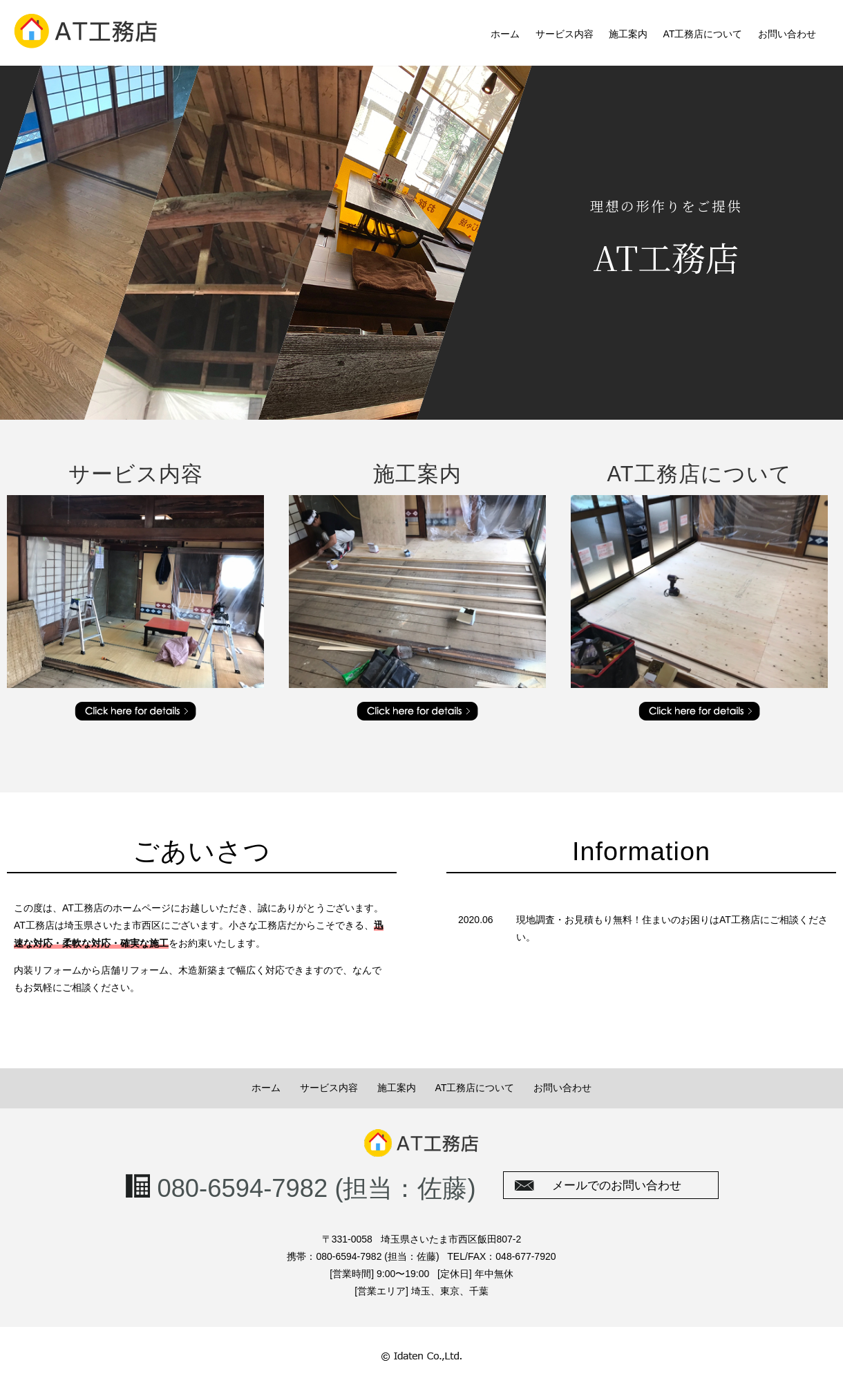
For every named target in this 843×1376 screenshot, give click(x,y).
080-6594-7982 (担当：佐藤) (316, 1188)
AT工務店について (703, 33)
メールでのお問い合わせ (616, 1185)
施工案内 (628, 33)
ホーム (505, 33)
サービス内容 (565, 33)
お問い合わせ (787, 33)
